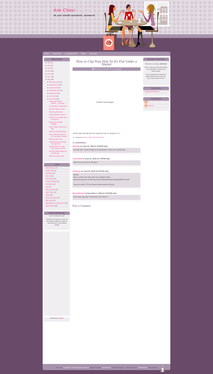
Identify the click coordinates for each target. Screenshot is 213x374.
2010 (49, 79)
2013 (49, 71)
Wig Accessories (51, 197)
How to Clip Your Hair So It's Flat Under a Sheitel (106, 62)
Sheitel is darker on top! (57, 109)
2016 (49, 62)
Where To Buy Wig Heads (57, 131)
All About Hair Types (55, 139)
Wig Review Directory (152, 91)
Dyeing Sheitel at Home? (57, 114)
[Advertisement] (56, 272)
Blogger (60, 318)
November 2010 (54, 85)
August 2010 (53, 93)
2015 (49, 65)
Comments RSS (71, 54)
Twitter (83, 54)
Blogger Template (95, 367)
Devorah (76, 146)
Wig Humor (50, 200)
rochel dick (77, 159)
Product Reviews (51, 181)
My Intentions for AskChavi (58, 106)
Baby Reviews (51, 168)
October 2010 (53, 88)
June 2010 (52, 99)
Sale (47, 187)
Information (50, 178)
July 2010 (52, 96)
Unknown (77, 171)
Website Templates (118, 367)
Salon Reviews (51, 189)
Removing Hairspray (56, 112)
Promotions (50, 184)
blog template (152, 367)
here (118, 133)
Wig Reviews (50, 206)
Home (47, 54)
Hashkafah (49, 173)
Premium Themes (131, 367)
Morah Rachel (78, 193)
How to (48, 176)
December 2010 (54, 82)
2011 (49, 77)
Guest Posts (50, 170)
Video (48, 195)
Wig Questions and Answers (55, 203)
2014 (49, 68)
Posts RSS (57, 54)
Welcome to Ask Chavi (56, 156)
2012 (49, 74)
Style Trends (50, 192)
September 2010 (54, 90)
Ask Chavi (64, 10)
